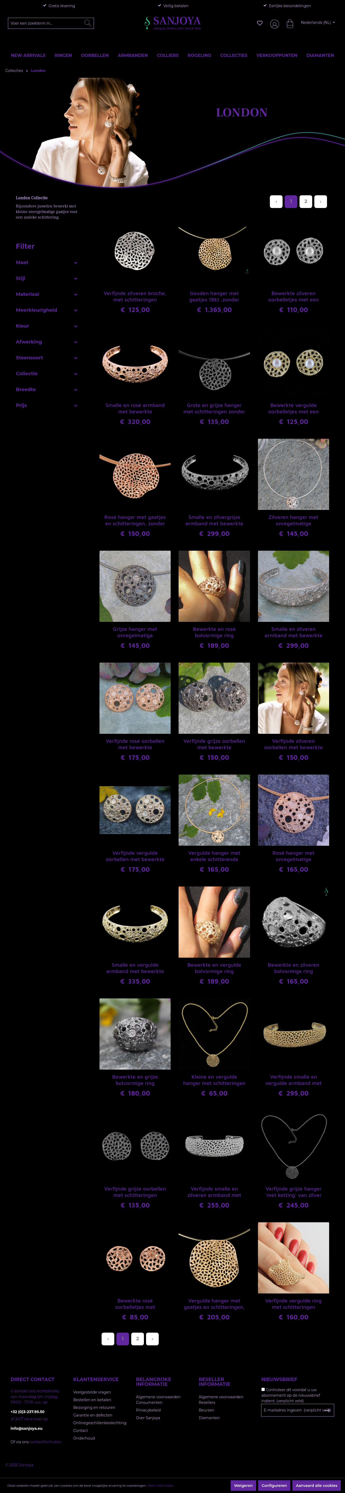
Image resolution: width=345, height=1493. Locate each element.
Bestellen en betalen (92, 1399)
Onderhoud (84, 1438)
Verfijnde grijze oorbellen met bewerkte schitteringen (214, 744)
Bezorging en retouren (94, 1407)
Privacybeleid (148, 1410)
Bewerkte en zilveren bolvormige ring (293, 968)
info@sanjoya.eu (27, 1428)
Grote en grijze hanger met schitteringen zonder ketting (214, 408)
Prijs (47, 404)
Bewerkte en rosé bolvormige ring (214, 632)
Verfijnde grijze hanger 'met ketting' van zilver (293, 1192)
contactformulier (45, 1442)
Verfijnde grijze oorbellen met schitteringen (135, 1192)
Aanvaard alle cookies (316, 1485)
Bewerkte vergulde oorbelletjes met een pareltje (293, 408)
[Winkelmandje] (287, 23)
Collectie (47, 372)
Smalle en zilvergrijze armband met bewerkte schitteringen (214, 520)
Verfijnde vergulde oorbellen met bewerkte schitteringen (135, 856)
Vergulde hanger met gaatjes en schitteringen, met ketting (214, 1304)
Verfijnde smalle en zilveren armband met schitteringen (214, 1192)
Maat (47, 261)
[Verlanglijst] (260, 23)
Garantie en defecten (92, 1415)
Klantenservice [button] (96, 1379)
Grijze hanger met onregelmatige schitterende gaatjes (135, 632)
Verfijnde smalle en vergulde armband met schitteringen (293, 1080)
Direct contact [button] (32, 1379)
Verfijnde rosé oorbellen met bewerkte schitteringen (135, 744)
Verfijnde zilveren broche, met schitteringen (135, 296)
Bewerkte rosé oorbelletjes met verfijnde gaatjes (135, 1304)
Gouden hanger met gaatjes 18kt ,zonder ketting (214, 296)
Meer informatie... (161, 1485)
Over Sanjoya (148, 1417)
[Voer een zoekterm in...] (51, 23)
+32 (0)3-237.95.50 (27, 1411)
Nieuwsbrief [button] (279, 1379)
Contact (80, 1430)
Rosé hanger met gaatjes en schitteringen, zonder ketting (135, 520)
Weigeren (243, 1485)
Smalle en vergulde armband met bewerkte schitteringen (135, 968)
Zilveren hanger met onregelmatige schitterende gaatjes (294, 520)
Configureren (274, 1485)
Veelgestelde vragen (92, 1392)
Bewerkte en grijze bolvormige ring (135, 1080)
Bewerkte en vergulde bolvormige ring (214, 968)
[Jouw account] (273, 23)
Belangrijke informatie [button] (153, 1382)
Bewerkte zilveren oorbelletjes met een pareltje (293, 296)
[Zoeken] (88, 23)
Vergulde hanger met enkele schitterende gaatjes (214, 856)
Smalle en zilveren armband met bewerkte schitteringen (294, 632)
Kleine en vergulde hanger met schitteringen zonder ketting (214, 1080)
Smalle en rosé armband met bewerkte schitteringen (135, 408)
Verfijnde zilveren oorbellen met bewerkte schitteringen (293, 744)
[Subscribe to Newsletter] (327, 1410)
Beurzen (206, 1410)
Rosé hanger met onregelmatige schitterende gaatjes (294, 856)
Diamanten (209, 1417)
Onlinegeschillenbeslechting (99, 1422)
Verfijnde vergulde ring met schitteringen (293, 1303)
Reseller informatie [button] (214, 1382)
